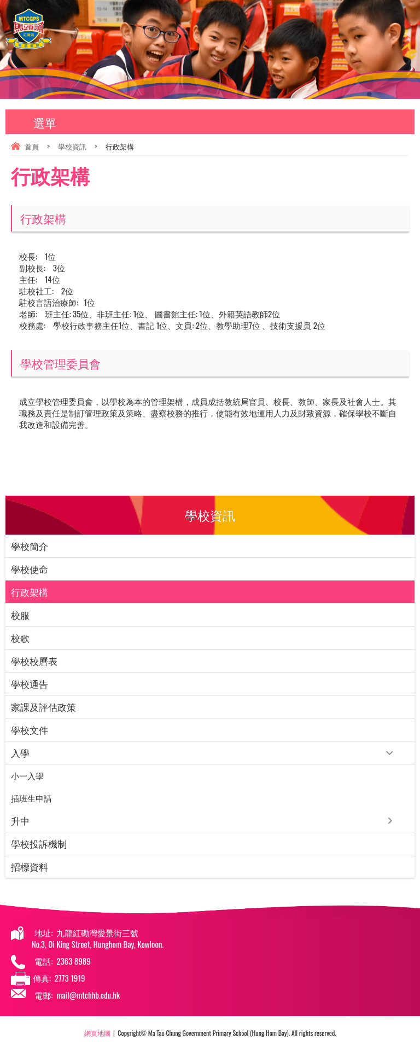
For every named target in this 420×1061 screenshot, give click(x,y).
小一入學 (27, 775)
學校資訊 (72, 146)
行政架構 (29, 592)
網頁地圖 (97, 1032)
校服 (20, 615)
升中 (20, 820)
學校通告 (29, 684)
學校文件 (29, 730)
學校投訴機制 (39, 843)
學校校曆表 (34, 661)
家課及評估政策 (43, 707)
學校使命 (29, 569)
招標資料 (29, 866)
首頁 (32, 146)
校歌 (20, 638)
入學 (20, 752)
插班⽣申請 (31, 798)
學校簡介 (29, 546)
